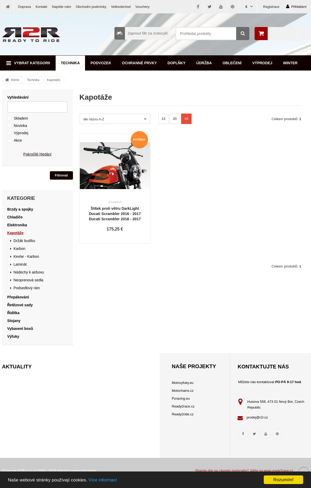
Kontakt (41, 7)
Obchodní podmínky (91, 7)
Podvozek (101, 63)
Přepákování (18, 297)
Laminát (20, 264)
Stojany (14, 321)
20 (175, 119)
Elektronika (17, 225)
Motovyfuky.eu (183, 383)
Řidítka (13, 313)
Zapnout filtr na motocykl (141, 33)
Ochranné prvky (139, 63)
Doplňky (176, 63)
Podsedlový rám (27, 288)
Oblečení (232, 63)
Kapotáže (53, 80)
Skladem (21, 118)
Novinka (20, 125)
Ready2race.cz (183, 406)
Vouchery (142, 7)
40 (186, 119)
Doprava (24, 7)
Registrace (271, 7)
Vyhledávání (18, 97)
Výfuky (13, 336)
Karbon (19, 248)
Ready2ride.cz (183, 414)
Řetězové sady (20, 305)
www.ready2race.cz (278, 471)
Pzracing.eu (181, 398)
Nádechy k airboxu (29, 272)
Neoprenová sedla (29, 280)
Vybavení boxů (20, 328)
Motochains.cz (183, 391)
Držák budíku (24, 241)
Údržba (204, 63)
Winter (290, 63)
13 (163, 119)
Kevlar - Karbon (26, 256)
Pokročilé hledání (37, 154)
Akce (18, 140)
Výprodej (262, 63)
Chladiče (15, 217)
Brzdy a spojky (20, 209)
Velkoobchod (120, 7)
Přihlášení (296, 6)
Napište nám (61, 7)
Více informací (102, 480)
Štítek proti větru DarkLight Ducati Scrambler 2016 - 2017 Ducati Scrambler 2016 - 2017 (115, 213)
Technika (70, 63)
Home (15, 80)
